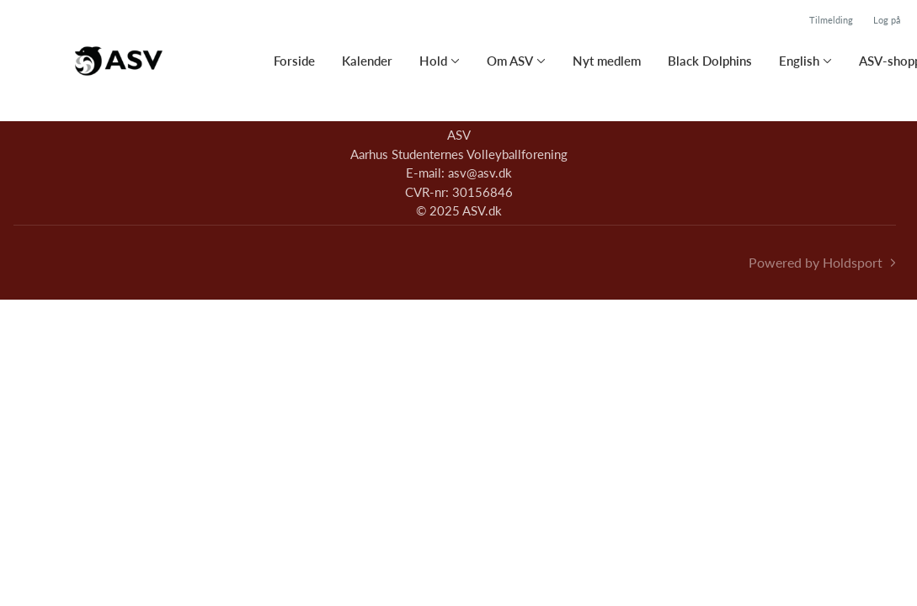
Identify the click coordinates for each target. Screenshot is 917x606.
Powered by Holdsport (815, 262)
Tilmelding (831, 19)
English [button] (799, 60)
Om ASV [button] (510, 60)
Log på (886, 19)
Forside (294, 60)
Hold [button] (433, 60)
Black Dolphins (710, 60)
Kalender (367, 60)
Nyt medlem (607, 60)
